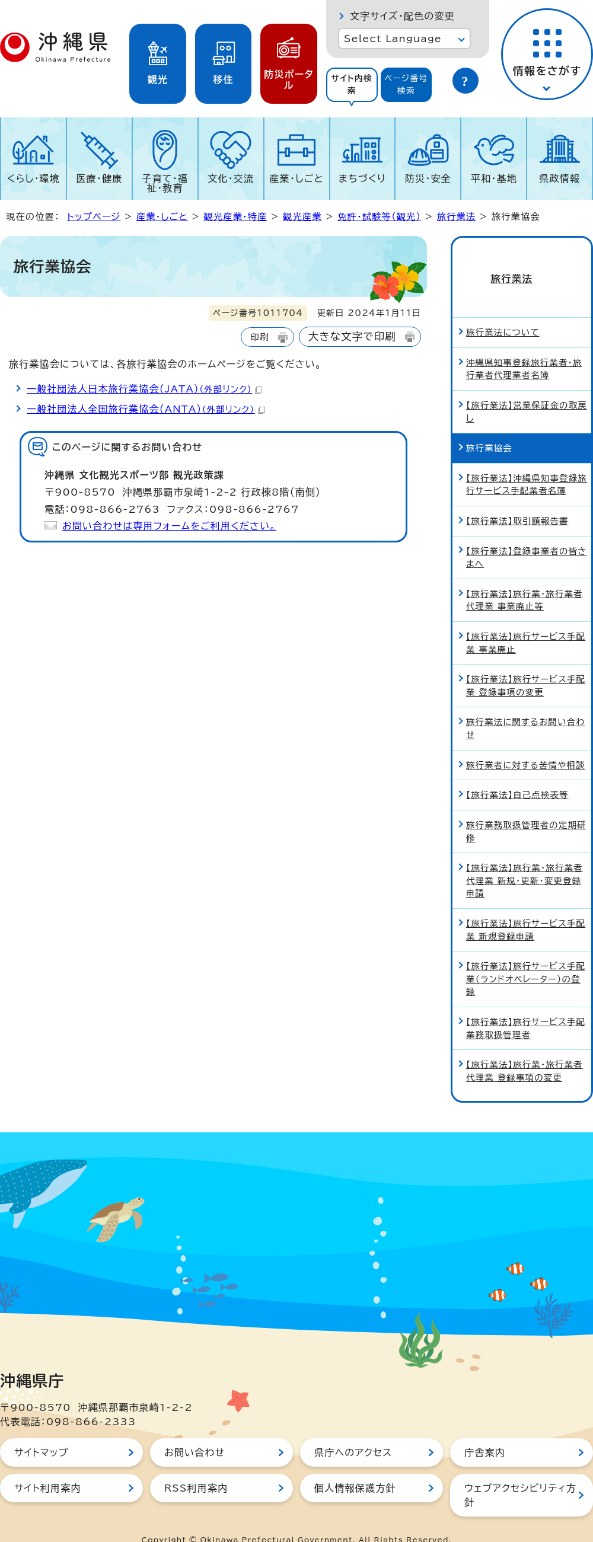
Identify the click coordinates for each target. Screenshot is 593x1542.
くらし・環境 (33, 178)
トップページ (93, 216)
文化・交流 (231, 178)
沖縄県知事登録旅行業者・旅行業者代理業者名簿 (524, 348)
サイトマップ (41, 1431)
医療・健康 (99, 178)
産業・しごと (296, 178)
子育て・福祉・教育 (165, 183)
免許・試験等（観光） (379, 216)
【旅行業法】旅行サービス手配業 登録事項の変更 (525, 665)
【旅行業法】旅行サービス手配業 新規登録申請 (525, 909)
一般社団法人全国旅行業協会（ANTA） (146, 409)
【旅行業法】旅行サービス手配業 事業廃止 (525, 622)
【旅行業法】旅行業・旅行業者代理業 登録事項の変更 (524, 1050)
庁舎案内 (484, 1431)
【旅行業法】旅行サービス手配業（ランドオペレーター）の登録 (525, 958)
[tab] (352, 85)
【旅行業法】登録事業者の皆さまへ (526, 536)
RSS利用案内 (196, 1467)
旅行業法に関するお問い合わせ (525, 708)
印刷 (259, 337)
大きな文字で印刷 (352, 336)
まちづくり (362, 178)
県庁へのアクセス (353, 1431)
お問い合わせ (194, 1431)
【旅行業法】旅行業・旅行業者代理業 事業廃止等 (524, 579)
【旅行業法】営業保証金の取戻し (526, 391)
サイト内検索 (351, 84)
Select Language (393, 38)
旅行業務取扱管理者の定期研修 (526, 811)
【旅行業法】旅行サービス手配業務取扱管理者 (525, 1008)
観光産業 (302, 216)
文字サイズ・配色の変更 (402, 16)
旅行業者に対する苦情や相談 (525, 744)
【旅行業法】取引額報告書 (517, 500)
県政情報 (559, 178)
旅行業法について (503, 311)
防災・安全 (428, 178)
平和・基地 (494, 178)
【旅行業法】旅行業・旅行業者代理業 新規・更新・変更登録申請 (524, 859)
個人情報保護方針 (355, 1467)
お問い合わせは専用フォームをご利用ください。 (169, 526)
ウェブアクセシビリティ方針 (520, 1474)
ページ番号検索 (406, 84)
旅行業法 (456, 216)
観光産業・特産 (235, 216)
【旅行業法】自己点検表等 (517, 774)
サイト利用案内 (47, 1467)
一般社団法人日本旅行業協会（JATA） (144, 389)
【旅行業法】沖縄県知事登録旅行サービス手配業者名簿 (526, 464)
